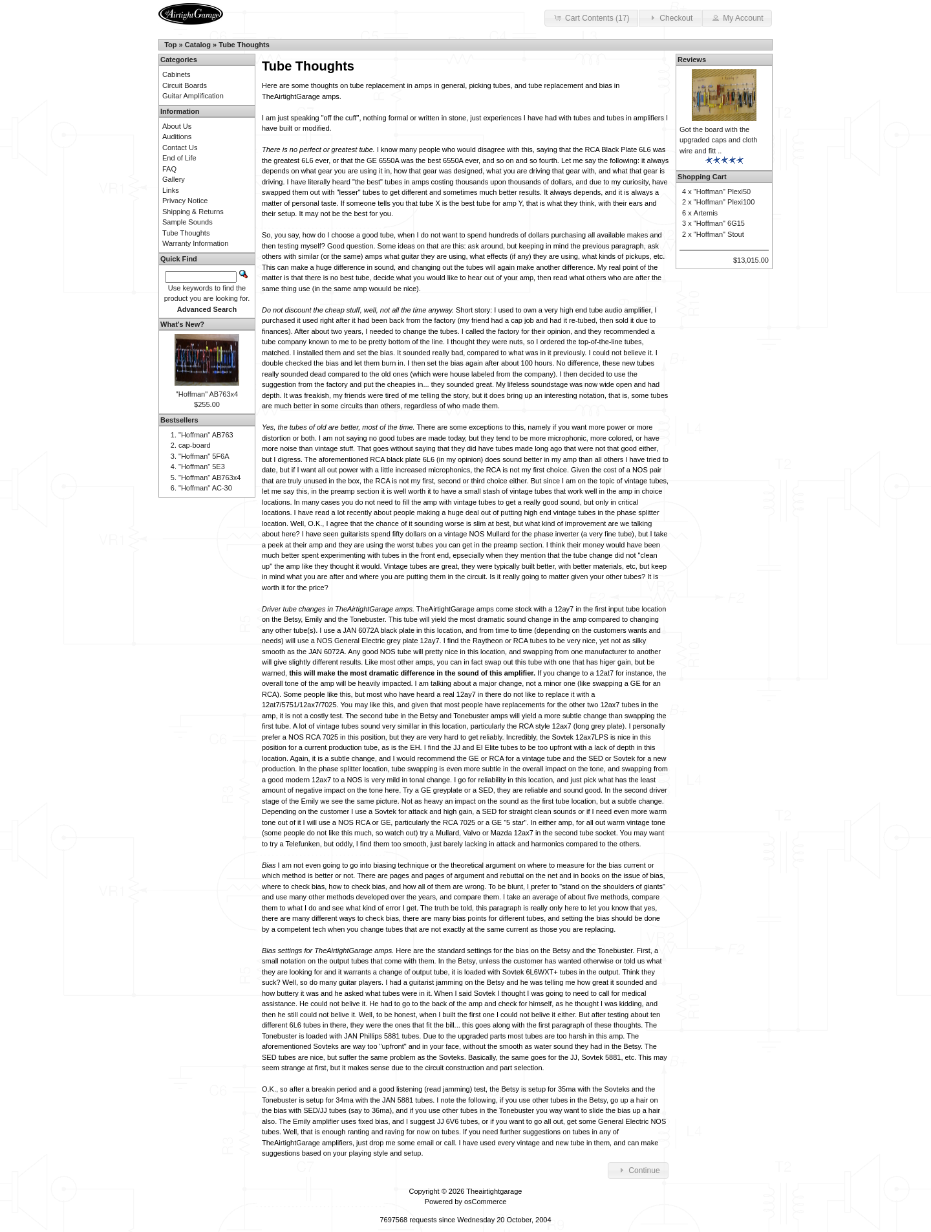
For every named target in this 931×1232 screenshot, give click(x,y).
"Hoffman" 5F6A (204, 456)
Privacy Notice (185, 200)
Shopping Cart (702, 177)
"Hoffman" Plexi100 (724, 202)
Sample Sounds (187, 222)
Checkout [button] (669, 17)
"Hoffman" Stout (719, 234)
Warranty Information (195, 243)
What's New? (182, 324)
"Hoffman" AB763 (205, 435)
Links (170, 190)
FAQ (169, 169)
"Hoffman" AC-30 (205, 488)
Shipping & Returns (193, 211)
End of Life (179, 158)
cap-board (194, 445)
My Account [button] (737, 17)
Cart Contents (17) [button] (591, 17)
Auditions (176, 136)
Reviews (692, 59)
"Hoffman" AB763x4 (207, 394)
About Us (176, 126)
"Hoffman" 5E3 (201, 466)
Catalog (198, 45)
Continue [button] (638, 1170)
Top (170, 45)
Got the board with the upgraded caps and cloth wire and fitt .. (718, 140)
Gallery (173, 179)
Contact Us (179, 147)
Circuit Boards (184, 85)
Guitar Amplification (193, 96)
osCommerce (485, 1201)
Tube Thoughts (244, 45)
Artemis (706, 213)
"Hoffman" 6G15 (719, 223)
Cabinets (176, 74)
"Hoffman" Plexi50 (722, 191)
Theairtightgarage (494, 1191)
